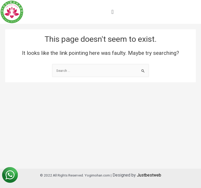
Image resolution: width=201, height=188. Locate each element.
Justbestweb (149, 175)
